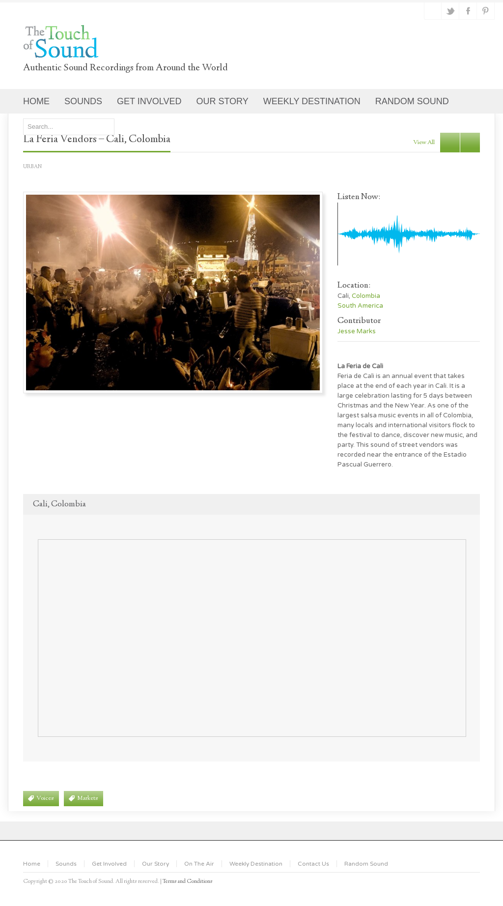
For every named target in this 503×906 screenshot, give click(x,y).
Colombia (366, 296)
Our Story (155, 863)
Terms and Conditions (188, 881)
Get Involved (109, 863)
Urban (32, 167)
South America (360, 306)
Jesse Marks (356, 331)
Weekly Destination (255, 863)
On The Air (199, 863)
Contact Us (313, 863)
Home (31, 863)
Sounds (66, 863)
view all (424, 142)
